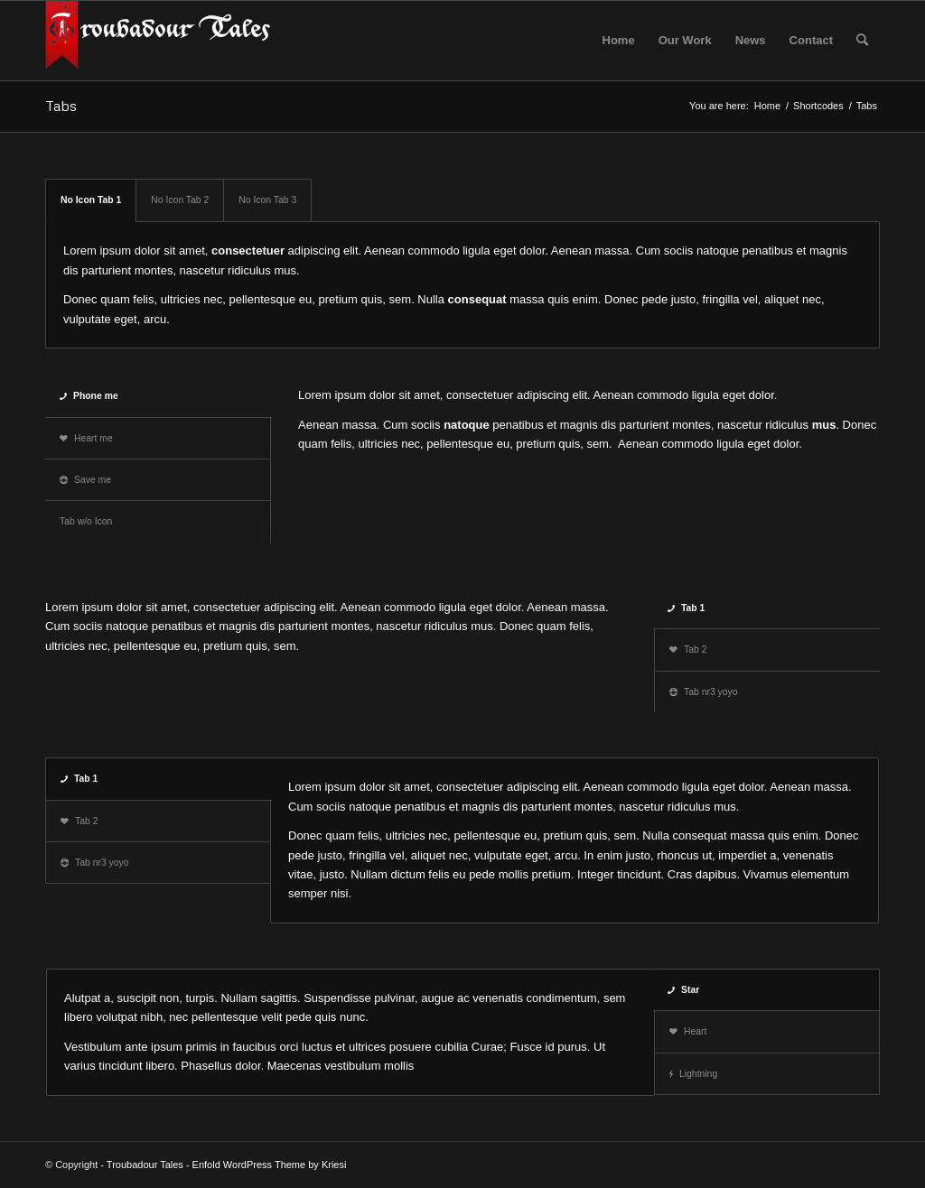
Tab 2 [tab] (687, 649)
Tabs (61, 106)
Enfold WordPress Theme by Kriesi (269, 1164)
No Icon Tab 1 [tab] (91, 200)
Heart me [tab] (86, 438)
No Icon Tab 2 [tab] (180, 200)
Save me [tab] (85, 480)
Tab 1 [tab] (686, 608)
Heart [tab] (687, 1031)
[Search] (862, 40)
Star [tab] (683, 990)
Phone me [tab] (89, 396)
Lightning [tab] (693, 1074)
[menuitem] (619, 40)
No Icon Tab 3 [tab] (267, 200)
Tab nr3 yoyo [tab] (703, 692)
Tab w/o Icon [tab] (86, 521)
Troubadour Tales (145, 1164)
